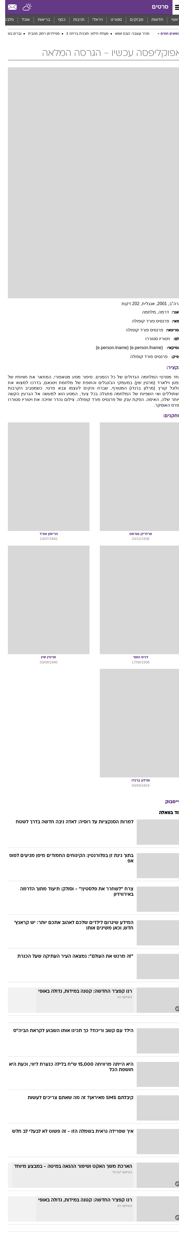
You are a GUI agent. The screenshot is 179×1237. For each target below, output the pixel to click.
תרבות (73, 20)
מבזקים (131, 20)
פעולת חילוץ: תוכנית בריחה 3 (82, 34)
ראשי (170, 20)
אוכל (21, 20)
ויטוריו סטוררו (153, 338)
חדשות (152, 20)
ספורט (111, 20)
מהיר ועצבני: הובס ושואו (127, 34)
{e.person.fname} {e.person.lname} (125, 347)
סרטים (155, 7)
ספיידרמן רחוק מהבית (39, 34)
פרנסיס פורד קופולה (145, 321)
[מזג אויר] (22, 7)
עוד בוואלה (165, 813)
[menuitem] (152, 20)
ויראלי (92, 20)
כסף (56, 20)
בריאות (39, 20)
